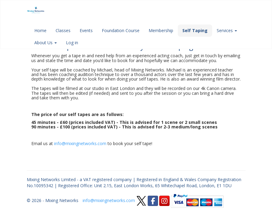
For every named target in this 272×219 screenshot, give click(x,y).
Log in (72, 42)
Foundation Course (120, 30)
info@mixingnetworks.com (80, 143)
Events (86, 30)
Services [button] (227, 30)
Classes (63, 30)
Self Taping (195, 30)
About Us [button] (45, 42)
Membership (161, 30)
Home (40, 30)
